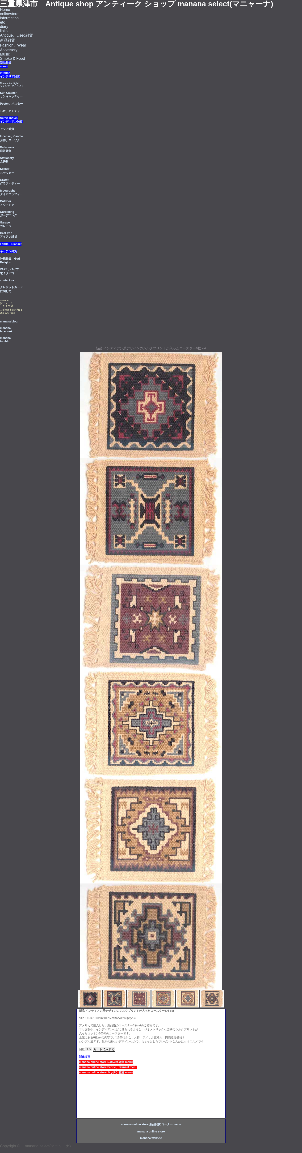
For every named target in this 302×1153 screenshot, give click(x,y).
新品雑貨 (7, 40)
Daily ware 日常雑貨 (7, 149)
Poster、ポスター (11, 103)
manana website (151, 1138)
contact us (7, 280)
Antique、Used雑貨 (16, 35)
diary (4, 27)
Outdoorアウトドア (7, 203)
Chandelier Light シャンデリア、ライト (12, 84)
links (4, 31)
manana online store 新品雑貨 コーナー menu (151, 1124)
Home (5, 10)
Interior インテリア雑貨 (10, 74)
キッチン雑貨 (8, 251)
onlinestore (9, 14)
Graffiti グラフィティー (10, 181)
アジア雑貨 (7, 129)
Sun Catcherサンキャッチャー (11, 94)
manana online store (151, 1131)
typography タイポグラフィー (11, 192)
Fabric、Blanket (10, 244)
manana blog (8, 321)
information (9, 18)
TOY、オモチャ (10, 111)
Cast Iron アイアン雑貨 (8, 234)
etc (2, 22)
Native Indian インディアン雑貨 (11, 119)
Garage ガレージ (5, 224)
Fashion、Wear (13, 45)
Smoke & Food (12, 58)
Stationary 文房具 (7, 159)
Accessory (8, 50)
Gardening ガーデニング (8, 213)
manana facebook (6, 329)
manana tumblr (5, 339)
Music (5, 54)
